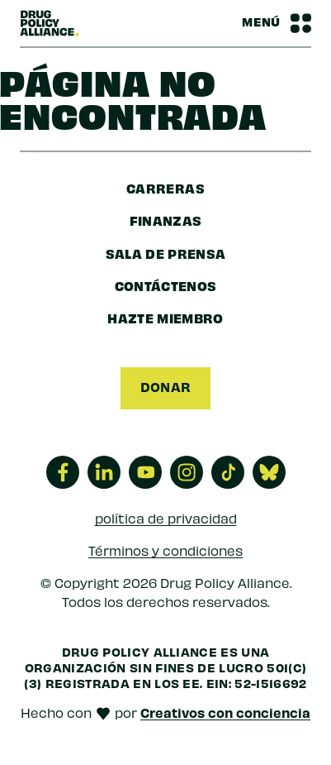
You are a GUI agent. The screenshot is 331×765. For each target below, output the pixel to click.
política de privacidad (166, 518)
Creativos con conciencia (225, 712)
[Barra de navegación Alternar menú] (276, 23)
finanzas (166, 220)
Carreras (165, 187)
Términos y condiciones (165, 550)
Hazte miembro (165, 317)
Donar (166, 386)
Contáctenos (166, 285)
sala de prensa (166, 253)
